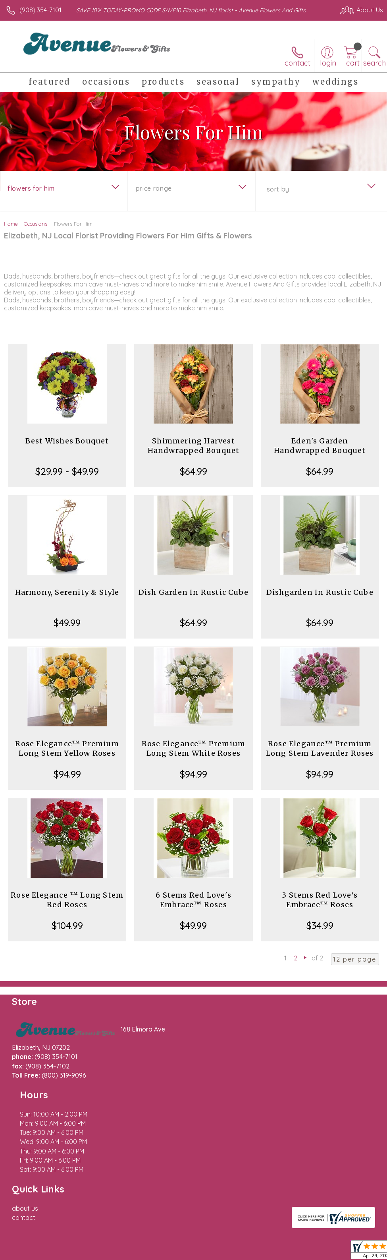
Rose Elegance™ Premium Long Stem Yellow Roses (67, 748)
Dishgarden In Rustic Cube (320, 592)
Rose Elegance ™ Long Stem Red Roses (67, 899)
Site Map (354, 1233)
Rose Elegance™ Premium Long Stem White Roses (193, 748)
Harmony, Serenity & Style (67, 592)
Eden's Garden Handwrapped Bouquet (320, 445)
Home (11, 224)
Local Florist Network (305, 1233)
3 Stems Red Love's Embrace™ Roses (320, 899)
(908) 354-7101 (40, 10)
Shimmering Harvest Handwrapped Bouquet (194, 445)
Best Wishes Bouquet (67, 440)
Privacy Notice (248, 1233)
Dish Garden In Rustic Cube (193, 592)
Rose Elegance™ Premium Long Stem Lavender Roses (320, 748)
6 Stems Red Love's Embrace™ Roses (193, 899)
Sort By (278, 189)
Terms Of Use (201, 1233)
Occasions (35, 224)
